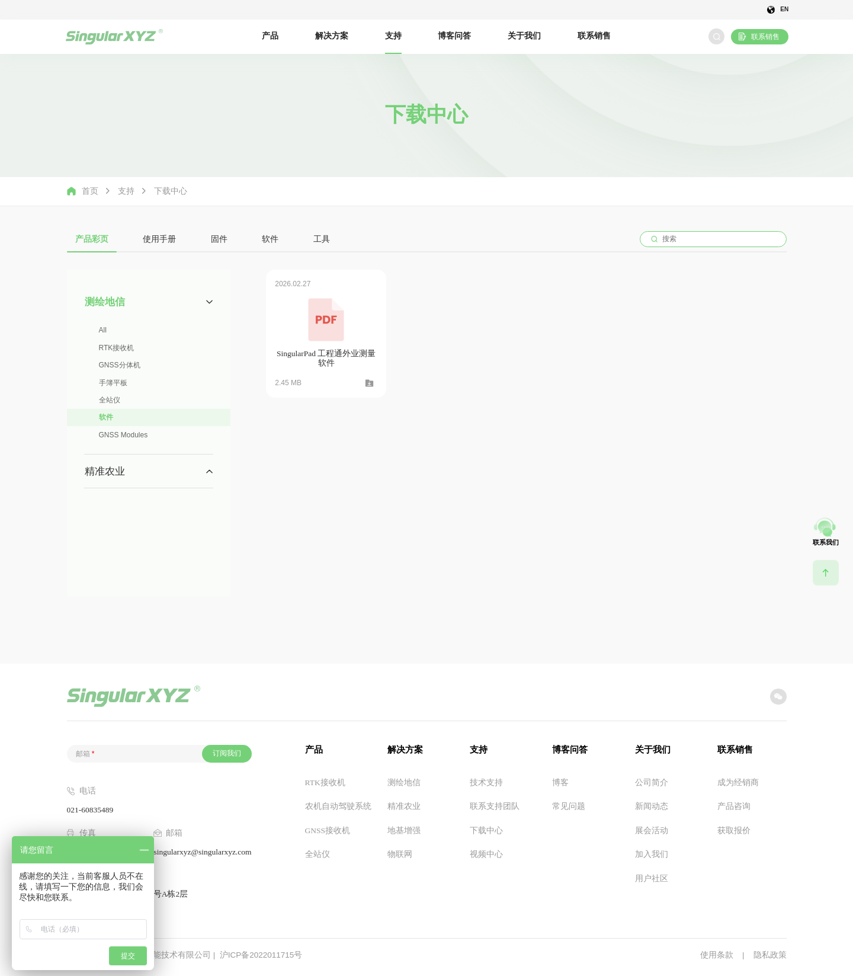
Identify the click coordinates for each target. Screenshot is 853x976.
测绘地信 (404, 782)
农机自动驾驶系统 (338, 806)
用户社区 (651, 878)
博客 (560, 782)
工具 (321, 239)
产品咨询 (734, 806)
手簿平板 (113, 383)
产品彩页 (91, 239)
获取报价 (734, 830)
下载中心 (170, 191)
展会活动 (651, 830)
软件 (270, 239)
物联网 (399, 854)
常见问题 (568, 806)
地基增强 (404, 830)
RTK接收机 (116, 348)
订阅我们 (227, 753)
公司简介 (651, 782)
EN (784, 10)
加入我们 (651, 854)
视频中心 (486, 854)
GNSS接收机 (328, 830)
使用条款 (716, 955)
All (103, 330)
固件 (219, 239)
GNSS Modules (123, 435)
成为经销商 (738, 782)
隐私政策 (770, 955)
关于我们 (524, 35)
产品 (270, 35)
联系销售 (594, 35)
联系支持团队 (495, 806)
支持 (393, 35)
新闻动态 (651, 806)
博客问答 (454, 35)
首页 (83, 191)
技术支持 (486, 782)
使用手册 (159, 239)
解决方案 (331, 35)
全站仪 (109, 400)
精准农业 (404, 806)
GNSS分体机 (119, 365)
